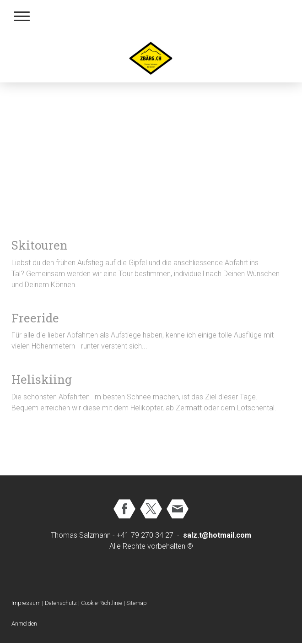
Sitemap (136, 602)
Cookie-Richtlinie (101, 602)
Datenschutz (61, 602)
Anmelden (24, 623)
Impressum (26, 602)
